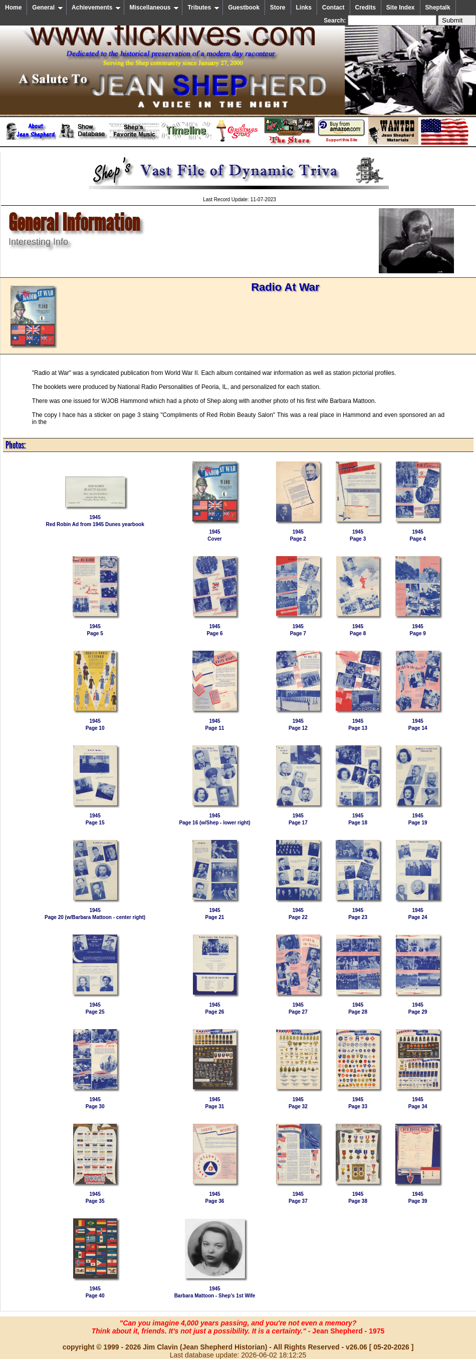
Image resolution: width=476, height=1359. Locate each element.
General (47, 7)
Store (278, 7)
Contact (333, 7)
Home (13, 7)
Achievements (96, 7)
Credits (365, 7)
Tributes (203, 7)
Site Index (400, 7)
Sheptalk (437, 7)
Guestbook (244, 7)
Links (304, 7)
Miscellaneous (154, 7)
